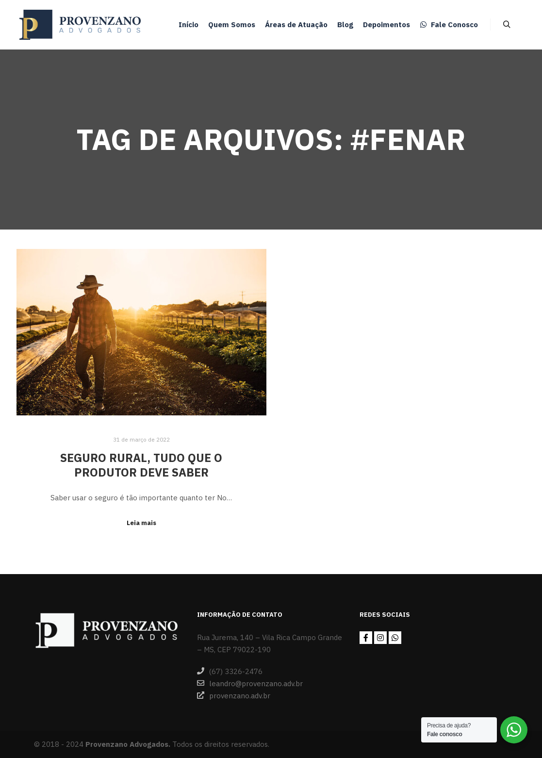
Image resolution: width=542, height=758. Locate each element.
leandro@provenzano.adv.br (250, 683)
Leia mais (141, 522)
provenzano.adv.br (233, 695)
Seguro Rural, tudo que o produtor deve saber (141, 465)
